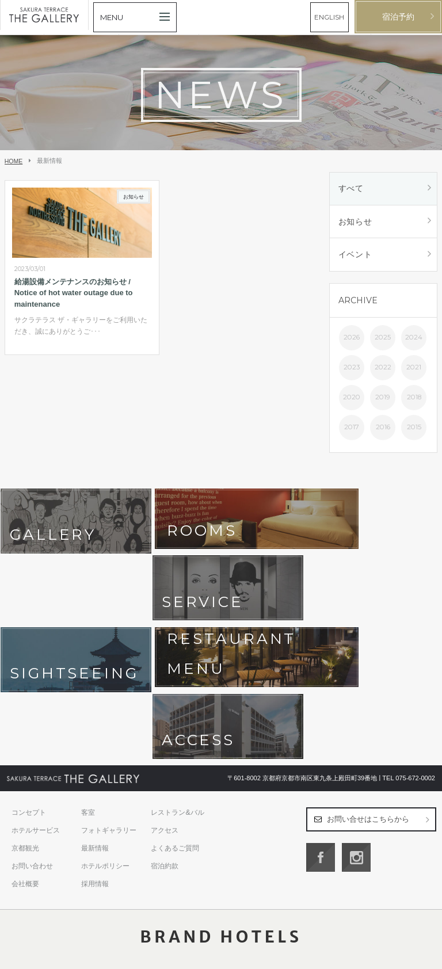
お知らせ (355, 222)
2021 (413, 369)
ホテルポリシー (105, 714)
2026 (352, 339)
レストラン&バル (177, 661)
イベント (355, 255)
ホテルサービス (36, 678)
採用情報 (95, 732)
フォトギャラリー (108, 678)
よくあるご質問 (175, 696)
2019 (382, 399)
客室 (88, 661)
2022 (383, 369)
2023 (352, 369)
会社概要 (25, 732)
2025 (383, 339)
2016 (383, 429)
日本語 (400, 955)
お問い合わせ (32, 714)
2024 (413, 339)
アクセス (164, 678)
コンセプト (29, 661)
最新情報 (95, 696)
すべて (351, 188)
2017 (351, 429)
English (424, 955)
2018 (414, 399)
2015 (414, 429)
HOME (14, 161)
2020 (351, 399)
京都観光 (25, 696)
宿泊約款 (164, 714)
